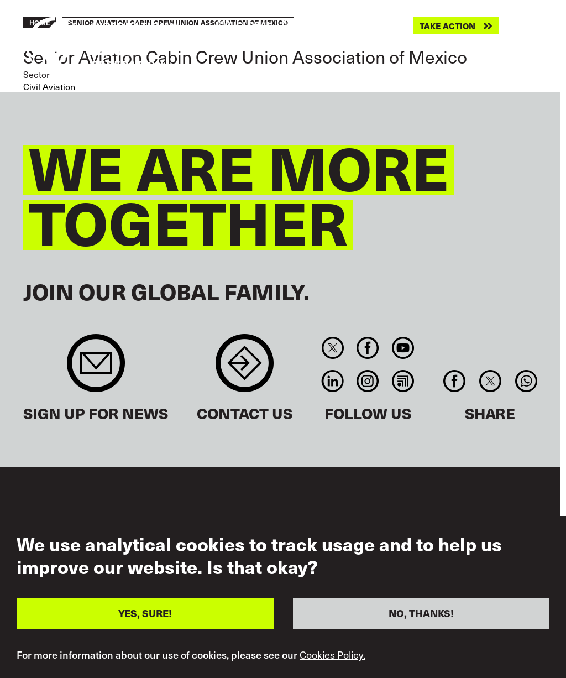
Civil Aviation (49, 86)
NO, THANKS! (421, 613)
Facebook (368, 348)
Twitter (332, 348)
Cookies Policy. (332, 655)
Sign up (96, 368)
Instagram (368, 381)
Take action (447, 26)
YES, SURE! (145, 613)
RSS (403, 381)
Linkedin (332, 381)
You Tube (403, 348)
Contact (245, 368)
